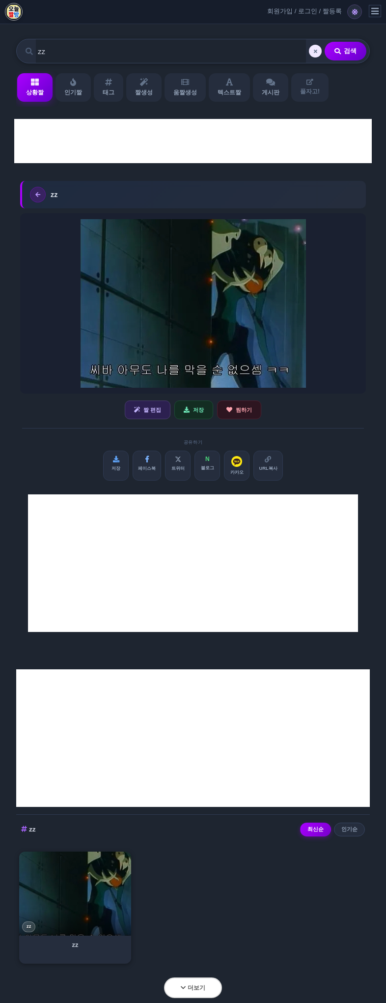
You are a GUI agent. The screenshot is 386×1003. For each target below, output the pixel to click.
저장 (194, 410)
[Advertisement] (193, 141)
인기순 (349, 829)
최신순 (315, 829)
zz (29, 926)
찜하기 (239, 410)
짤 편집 (147, 410)
